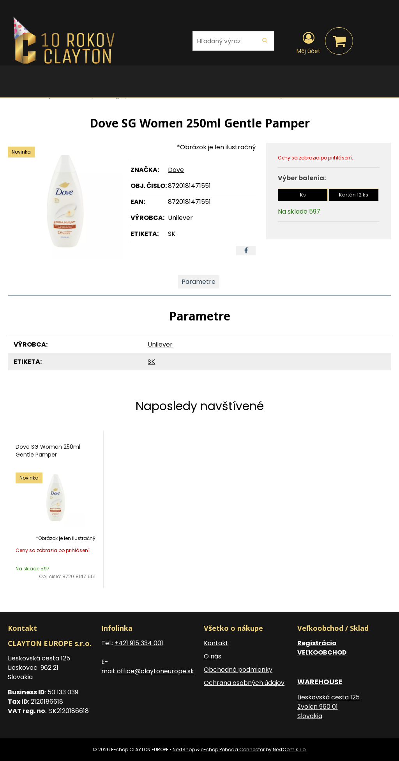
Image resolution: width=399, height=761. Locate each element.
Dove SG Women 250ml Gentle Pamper (48, 450)
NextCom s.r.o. (290, 749)
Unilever (160, 344)
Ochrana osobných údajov (244, 682)
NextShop (184, 749)
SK (151, 361)
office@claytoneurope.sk (155, 671)
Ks (303, 194)
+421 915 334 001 (139, 643)
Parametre (198, 281)
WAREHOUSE (320, 682)
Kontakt (216, 643)
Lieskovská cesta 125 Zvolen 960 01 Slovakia (328, 706)
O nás (212, 656)
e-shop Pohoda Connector (233, 749)
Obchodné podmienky (238, 669)
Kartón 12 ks (353, 194)
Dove (176, 169)
